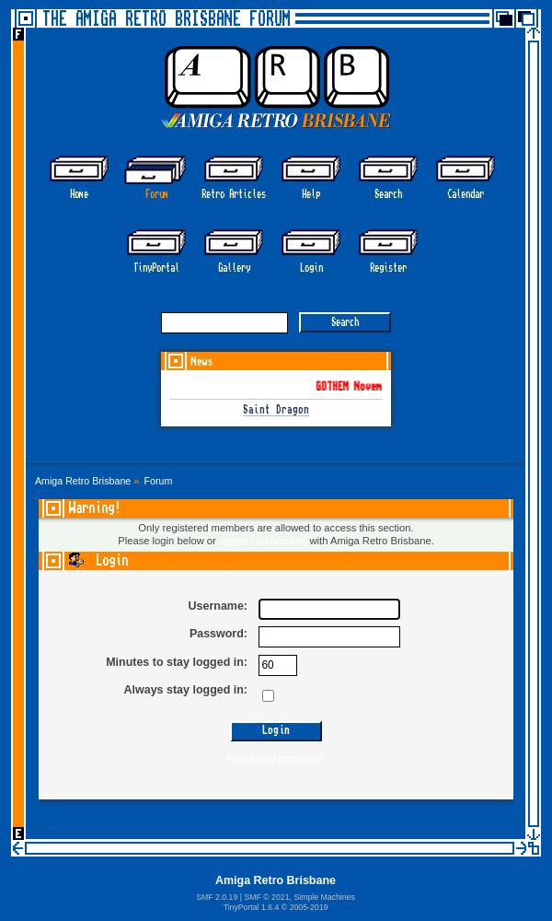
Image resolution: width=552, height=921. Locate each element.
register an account (262, 540)
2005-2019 (309, 907)
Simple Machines (323, 897)
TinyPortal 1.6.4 (252, 907)
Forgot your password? (276, 758)
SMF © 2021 (266, 897)
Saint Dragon (276, 410)
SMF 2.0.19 (216, 897)
